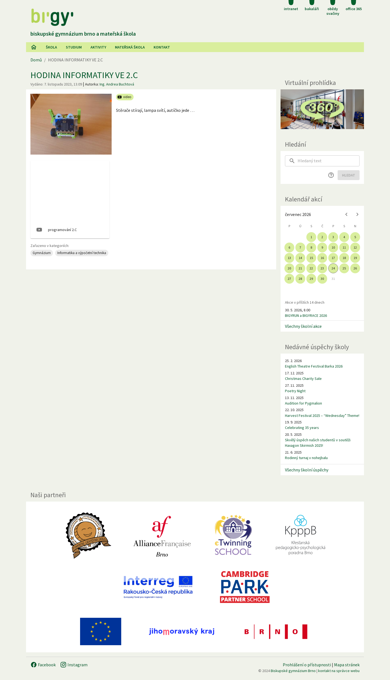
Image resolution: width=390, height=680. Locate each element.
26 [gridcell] (355, 268)
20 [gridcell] (289, 268)
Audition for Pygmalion (303, 403)
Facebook (43, 664)
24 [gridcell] (333, 268)
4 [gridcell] (344, 237)
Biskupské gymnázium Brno (293, 670)
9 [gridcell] (322, 247)
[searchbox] (329, 160)
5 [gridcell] (355, 237)
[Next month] (357, 214)
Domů (36, 59)
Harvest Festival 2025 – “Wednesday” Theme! (322, 415)
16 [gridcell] (322, 258)
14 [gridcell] (300, 258)
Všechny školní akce (303, 326)
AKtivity (98, 47)
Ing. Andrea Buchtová (117, 84)
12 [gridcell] (355, 247)
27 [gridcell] (289, 279)
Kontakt (162, 47)
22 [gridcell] (311, 268)
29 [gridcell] (311, 279)
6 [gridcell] (289, 247)
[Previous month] (346, 214)
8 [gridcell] (311, 247)
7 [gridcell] (300, 247)
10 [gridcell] (333, 247)
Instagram (73, 664)
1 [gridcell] (311, 237)
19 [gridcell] (355, 258)
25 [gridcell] (344, 268)
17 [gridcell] (333, 258)
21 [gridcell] (300, 268)
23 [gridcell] (322, 268)
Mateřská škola (130, 47)
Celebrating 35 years (302, 427)
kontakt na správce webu (339, 670)
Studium (74, 47)
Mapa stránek (347, 664)
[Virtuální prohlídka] (322, 109)
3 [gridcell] (333, 237)
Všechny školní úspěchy (306, 470)
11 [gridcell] (344, 247)
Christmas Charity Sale (303, 378)
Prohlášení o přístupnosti (307, 664)
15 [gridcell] (311, 258)
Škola (51, 47)
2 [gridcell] (322, 237)
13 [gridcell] (289, 258)
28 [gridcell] (300, 279)
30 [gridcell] (322, 279)
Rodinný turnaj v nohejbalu (306, 457)
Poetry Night (295, 390)
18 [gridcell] (344, 258)
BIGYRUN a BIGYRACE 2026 (306, 315)
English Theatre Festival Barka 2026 (314, 366)
